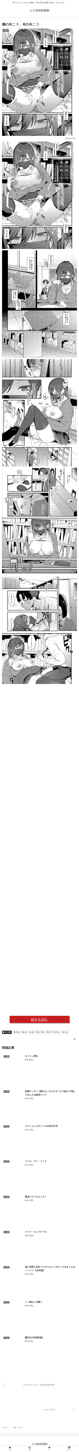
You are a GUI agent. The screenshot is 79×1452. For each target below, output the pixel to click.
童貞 (65, 1032)
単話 (32, 1032)
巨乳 (49, 1032)
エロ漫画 (7, 1032)
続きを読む (39, 1019)
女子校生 (41, 1032)
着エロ (57, 1032)
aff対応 (17, 1032)
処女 (25, 1032)
